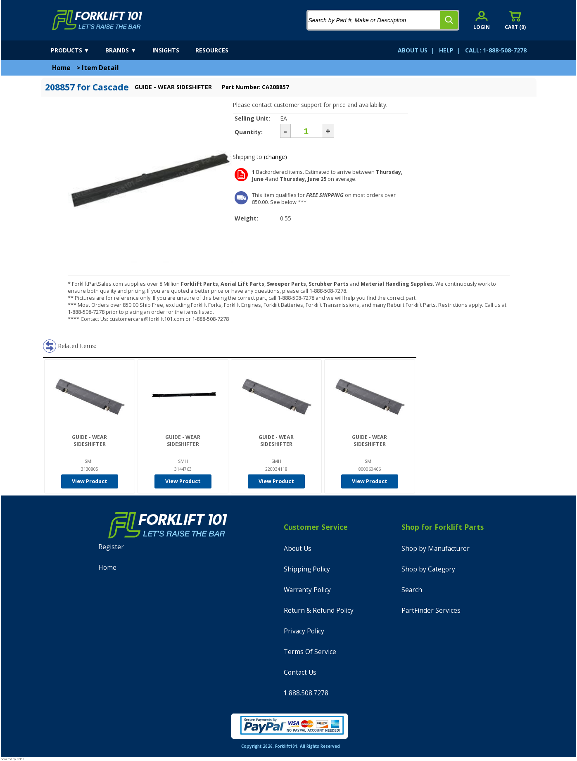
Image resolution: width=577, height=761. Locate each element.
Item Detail (100, 68)
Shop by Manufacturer (435, 548)
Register (111, 547)
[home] (97, 20)
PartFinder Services (431, 610)
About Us (297, 548)
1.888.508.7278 (306, 693)
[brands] (128, 50)
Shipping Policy (307, 569)
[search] (449, 20)
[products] (77, 50)
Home (61, 68)
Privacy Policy (304, 631)
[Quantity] (306, 131)
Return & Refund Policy (319, 610)
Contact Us (300, 672)
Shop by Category (428, 569)
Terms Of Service (310, 651)
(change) (275, 157)
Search (411, 590)
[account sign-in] (482, 20)
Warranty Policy (307, 590)
